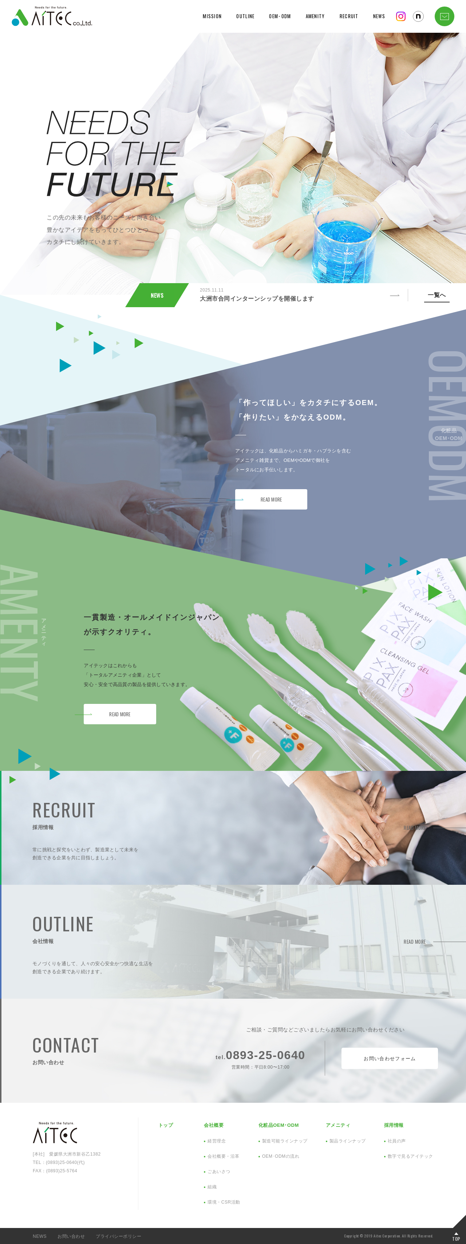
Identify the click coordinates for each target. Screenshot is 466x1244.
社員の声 (397, 1141)
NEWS (379, 16)
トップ (165, 1125)
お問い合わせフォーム (390, 1058)
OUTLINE (245, 16)
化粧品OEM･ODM (278, 1125)
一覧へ (437, 295)
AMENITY (315, 16)
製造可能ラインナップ (285, 1141)
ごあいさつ (219, 1171)
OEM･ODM (280, 16)
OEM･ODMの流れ (280, 1156)
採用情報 (394, 1125)
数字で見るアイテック (410, 1156)
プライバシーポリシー (118, 1236)
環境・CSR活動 (224, 1202)
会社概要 (214, 1125)
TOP (456, 1238)
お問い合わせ (71, 1236)
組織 (212, 1186)
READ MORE (271, 499)
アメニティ (338, 1125)
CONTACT (444, 16)
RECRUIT (349, 16)
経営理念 (217, 1141)
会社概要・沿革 (224, 1156)
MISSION (212, 16)
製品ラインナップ (347, 1141)
